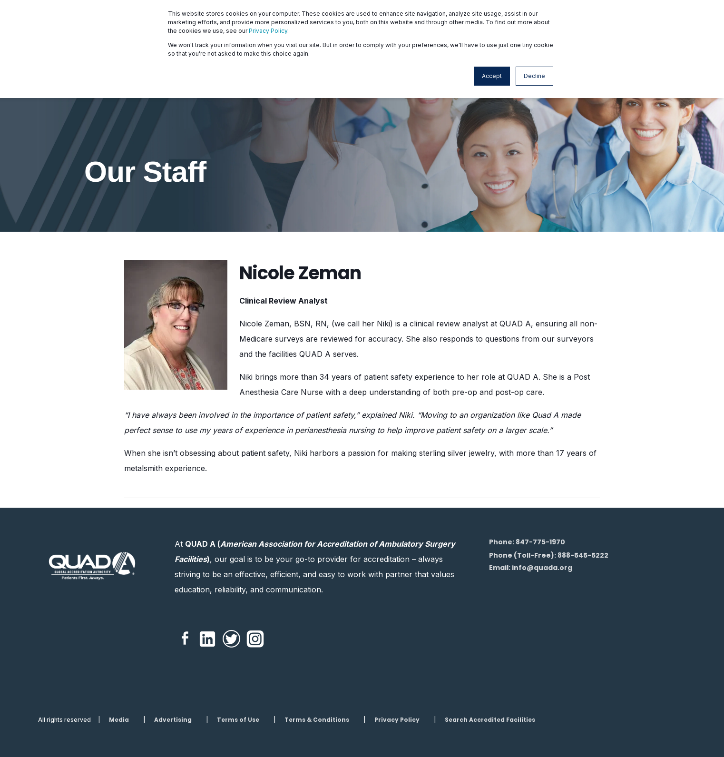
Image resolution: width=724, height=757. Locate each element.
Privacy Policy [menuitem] (397, 720)
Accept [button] (492, 75)
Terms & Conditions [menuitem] (316, 720)
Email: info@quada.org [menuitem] (530, 567)
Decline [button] (534, 75)
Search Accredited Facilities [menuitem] (490, 720)
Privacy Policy (268, 30)
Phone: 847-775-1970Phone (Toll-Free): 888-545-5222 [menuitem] (548, 549)
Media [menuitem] (119, 720)
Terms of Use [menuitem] (238, 720)
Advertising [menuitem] (173, 720)
